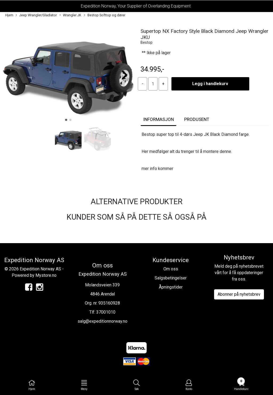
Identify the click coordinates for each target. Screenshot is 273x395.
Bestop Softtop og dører (104, 15)
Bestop (146, 42)
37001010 (105, 312)
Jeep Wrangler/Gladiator (36, 15)
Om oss (170, 268)
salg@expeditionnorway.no (102, 321)
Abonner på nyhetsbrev (239, 294)
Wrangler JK (70, 15)
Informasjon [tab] (158, 119)
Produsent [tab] (196, 119)
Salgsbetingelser (171, 278)
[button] (66, 120)
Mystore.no (46, 275)
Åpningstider (171, 287)
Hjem (9, 15)
